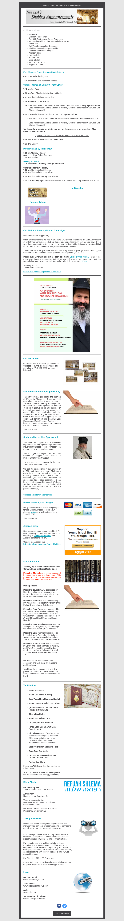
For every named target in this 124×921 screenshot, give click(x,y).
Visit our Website (62, 914)
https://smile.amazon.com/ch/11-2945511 (42, 544)
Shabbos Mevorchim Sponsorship (37, 495)
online (33, 512)
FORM (84, 261)
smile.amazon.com (42, 535)
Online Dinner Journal (79, 257)
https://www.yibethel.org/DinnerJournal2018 (42, 272)
